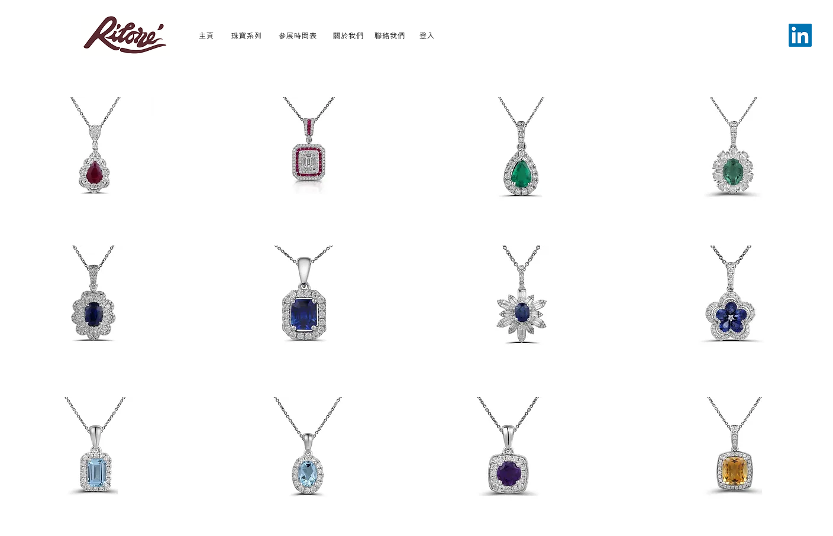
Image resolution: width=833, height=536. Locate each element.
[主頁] (206, 35)
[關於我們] (348, 35)
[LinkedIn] (800, 35)
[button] (96, 154)
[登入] (426, 35)
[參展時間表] (297, 35)
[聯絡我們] (389, 35)
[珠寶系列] (246, 35)
